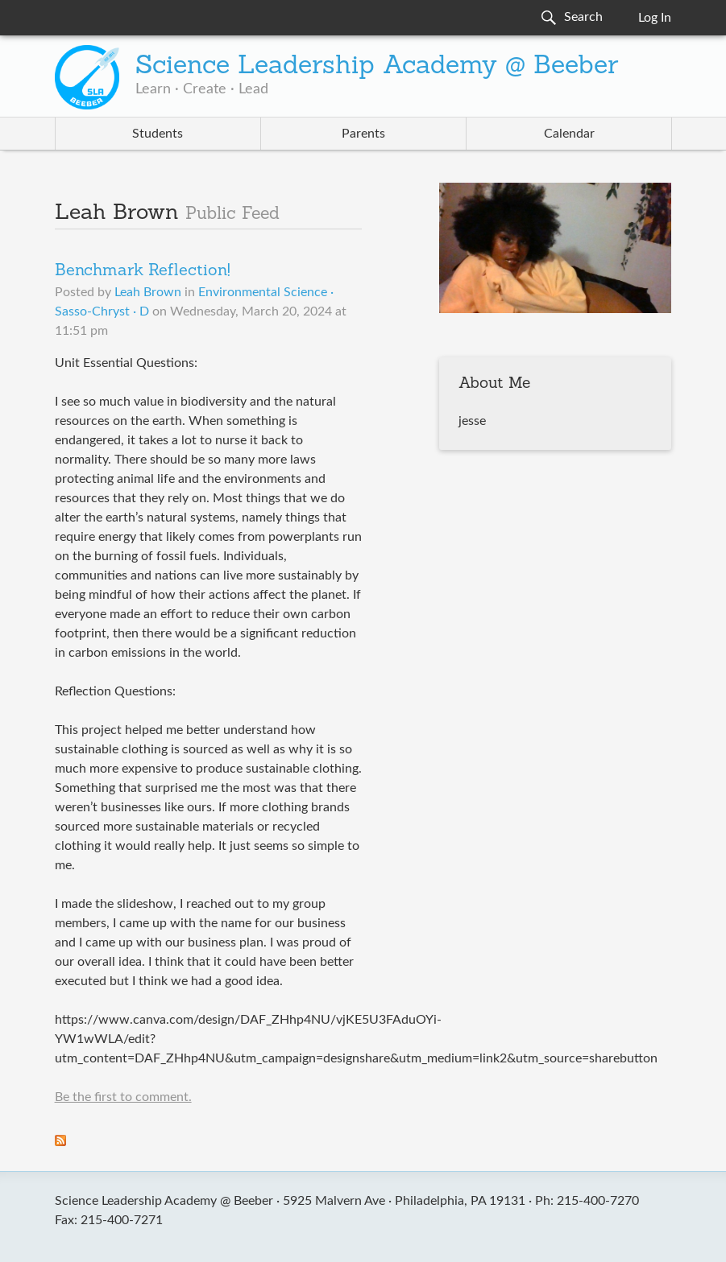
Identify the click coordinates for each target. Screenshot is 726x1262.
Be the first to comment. (123, 1097)
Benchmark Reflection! (142, 271)
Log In (654, 17)
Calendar (569, 133)
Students (157, 133)
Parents (363, 133)
